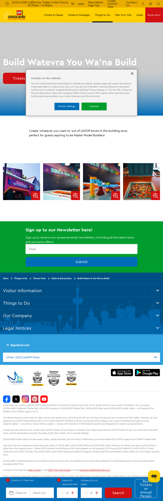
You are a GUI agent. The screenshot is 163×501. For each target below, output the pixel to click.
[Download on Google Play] (147, 372)
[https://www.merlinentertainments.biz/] (16, 378)
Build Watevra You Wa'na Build (93, 278)
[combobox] (81, 357)
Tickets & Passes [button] (53, 15)
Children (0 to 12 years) (89, 482)
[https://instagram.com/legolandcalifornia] (25, 399)
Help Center (34, 470)
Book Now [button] (154, 15)
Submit (82, 261)
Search (118, 492)
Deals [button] (140, 15)
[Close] (132, 73)
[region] (81, 92)
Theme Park (39, 278)
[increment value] (73, 493)
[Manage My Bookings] (143, 3)
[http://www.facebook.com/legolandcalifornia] (6, 399)
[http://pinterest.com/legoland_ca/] (34, 399)
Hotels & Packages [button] (79, 15)
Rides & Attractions (61, 278)
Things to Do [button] (102, 15)
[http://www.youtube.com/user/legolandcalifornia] (44, 399)
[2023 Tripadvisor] (37, 378)
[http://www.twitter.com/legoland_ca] (16, 399)
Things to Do (20, 278)
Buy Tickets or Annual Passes (146, 488)
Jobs (81, 4)
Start (5, 278)
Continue (94, 106)
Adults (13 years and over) (70, 482)
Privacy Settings (66, 106)
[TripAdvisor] (71, 378)
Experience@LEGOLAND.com (95, 470)
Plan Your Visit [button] (123, 15)
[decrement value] (61, 493)
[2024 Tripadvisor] (53, 378)
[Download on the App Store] (122, 372)
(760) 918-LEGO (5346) (59, 470)
